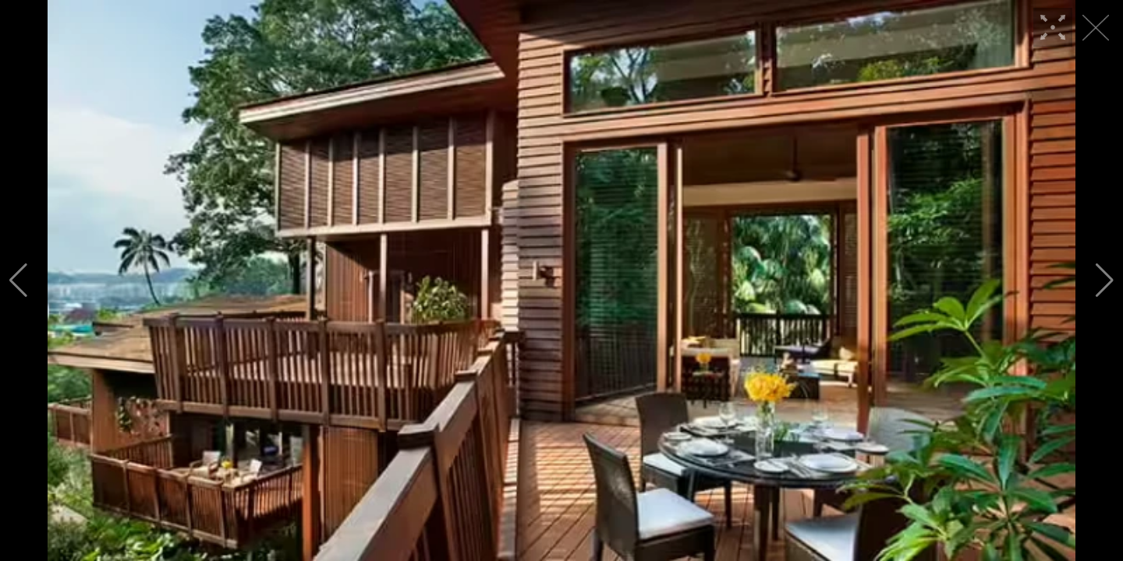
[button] (18, 280)
